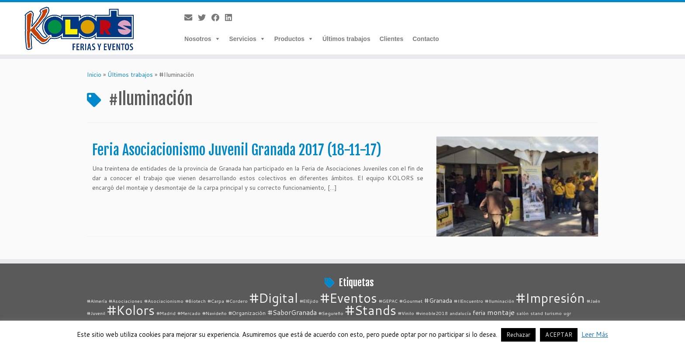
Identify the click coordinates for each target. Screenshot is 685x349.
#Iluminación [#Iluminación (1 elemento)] (499, 301)
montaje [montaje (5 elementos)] (501, 312)
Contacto (425, 38)
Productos (289, 38)
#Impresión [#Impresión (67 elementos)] (550, 298)
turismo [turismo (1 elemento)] (553, 313)
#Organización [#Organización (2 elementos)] (247, 313)
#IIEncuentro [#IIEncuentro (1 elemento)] (468, 301)
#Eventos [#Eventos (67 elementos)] (348, 298)
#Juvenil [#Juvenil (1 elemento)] (96, 313)
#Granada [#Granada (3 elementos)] (438, 300)
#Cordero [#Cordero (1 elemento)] (237, 301)
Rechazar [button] (518, 335)
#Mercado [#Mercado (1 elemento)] (189, 313)
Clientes (391, 38)
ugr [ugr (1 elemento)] (567, 313)
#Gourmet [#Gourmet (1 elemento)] (410, 301)
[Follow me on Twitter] (204, 17)
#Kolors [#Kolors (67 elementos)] (131, 310)
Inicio (94, 74)
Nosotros (197, 38)
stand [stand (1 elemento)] (536, 313)
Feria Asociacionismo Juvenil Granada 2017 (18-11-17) (236, 150)
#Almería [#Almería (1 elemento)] (97, 301)
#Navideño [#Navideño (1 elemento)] (214, 313)
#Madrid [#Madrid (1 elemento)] (166, 313)
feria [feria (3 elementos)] (479, 312)
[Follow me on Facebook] (218, 17)
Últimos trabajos (346, 38)
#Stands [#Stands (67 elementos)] (370, 310)
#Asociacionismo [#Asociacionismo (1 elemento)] (163, 301)
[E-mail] (191, 17)
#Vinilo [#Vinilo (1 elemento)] (406, 313)
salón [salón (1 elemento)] (522, 313)
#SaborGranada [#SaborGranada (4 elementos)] (292, 312)
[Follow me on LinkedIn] (231, 17)
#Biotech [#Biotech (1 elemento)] (195, 301)
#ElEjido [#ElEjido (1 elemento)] (309, 301)
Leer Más (594, 334)
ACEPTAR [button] (558, 335)
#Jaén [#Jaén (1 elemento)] (593, 301)
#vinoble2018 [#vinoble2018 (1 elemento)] (432, 313)
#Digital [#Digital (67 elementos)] (273, 298)
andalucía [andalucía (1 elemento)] (460, 313)
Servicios (242, 38)
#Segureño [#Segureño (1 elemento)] (330, 313)
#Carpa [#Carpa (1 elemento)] (216, 301)
